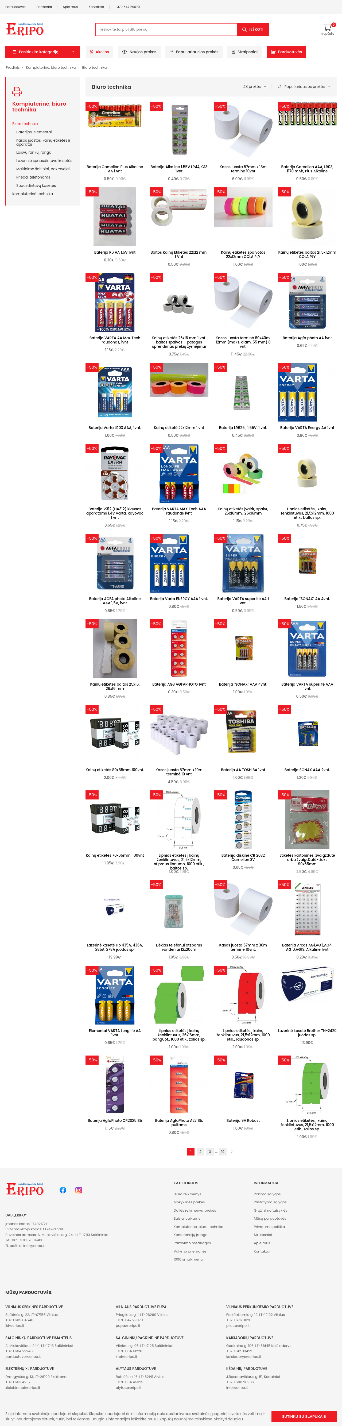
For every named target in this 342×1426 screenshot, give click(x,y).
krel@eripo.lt (126, 1356)
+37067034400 (31, 1240)
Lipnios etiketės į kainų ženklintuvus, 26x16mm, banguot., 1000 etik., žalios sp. (179, 1035)
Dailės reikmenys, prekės (195, 1210)
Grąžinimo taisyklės (270, 1210)
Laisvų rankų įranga (34, 152)
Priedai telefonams (33, 177)
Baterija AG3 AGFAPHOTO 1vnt (179, 684)
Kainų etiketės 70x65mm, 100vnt (115, 855)
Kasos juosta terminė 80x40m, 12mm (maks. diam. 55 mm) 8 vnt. (243, 342)
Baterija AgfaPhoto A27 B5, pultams (179, 1122)
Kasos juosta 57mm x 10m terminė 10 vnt (179, 772)
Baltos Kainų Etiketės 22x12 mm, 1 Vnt (179, 254)
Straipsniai (245, 52)
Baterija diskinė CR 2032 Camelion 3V (243, 857)
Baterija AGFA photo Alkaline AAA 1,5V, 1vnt (115, 601)
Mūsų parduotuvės (270, 1218)
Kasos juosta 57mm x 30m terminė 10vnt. (243, 947)
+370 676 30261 (239, 1320)
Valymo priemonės (190, 1251)
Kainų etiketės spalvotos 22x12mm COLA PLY (243, 254)
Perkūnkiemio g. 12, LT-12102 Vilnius (255, 1314)
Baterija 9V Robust (243, 1120)
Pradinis (13, 67)
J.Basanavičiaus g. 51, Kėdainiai (253, 1376)
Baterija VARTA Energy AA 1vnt (307, 427)
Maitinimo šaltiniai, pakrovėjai (42, 169)
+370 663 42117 (17, 1382)
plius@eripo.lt (238, 1325)
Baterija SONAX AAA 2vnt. (307, 769)
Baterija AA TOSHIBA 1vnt (243, 769)
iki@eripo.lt (14, 1325)
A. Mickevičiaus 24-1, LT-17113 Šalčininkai (39, 1345)
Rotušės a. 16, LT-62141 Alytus (140, 1376)
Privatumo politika (269, 1226)
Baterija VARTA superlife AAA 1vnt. (307, 686)
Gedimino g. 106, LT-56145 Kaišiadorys (258, 1345)
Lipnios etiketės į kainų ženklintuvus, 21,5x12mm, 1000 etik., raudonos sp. (243, 1035)
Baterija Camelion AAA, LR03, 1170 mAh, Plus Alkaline (307, 169)
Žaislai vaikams (187, 1218)
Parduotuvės (15, 7)
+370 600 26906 (240, 1382)
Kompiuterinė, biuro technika (51, 67)
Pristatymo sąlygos (270, 1202)
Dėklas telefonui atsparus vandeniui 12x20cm (179, 947)
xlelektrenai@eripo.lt (22, 1387)
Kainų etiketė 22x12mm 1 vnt (179, 427)
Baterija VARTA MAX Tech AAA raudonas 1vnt (179, 511)
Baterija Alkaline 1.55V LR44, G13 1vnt (178, 169)
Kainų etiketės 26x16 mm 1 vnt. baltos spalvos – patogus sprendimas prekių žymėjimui (179, 342)
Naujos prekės (139, 52)
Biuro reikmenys (187, 1194)
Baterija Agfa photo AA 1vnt (307, 338)
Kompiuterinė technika (32, 193)
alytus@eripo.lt (128, 1387)
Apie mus (70, 7)
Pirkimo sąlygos (267, 1194)
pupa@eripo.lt (128, 1325)
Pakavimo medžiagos (192, 1243)
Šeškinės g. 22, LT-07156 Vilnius (31, 1314)
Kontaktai (96, 7)
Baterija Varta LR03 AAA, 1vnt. (115, 427)
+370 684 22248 (19, 1351)
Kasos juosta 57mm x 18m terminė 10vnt (243, 169)
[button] (42, 52)
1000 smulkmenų (188, 1259)
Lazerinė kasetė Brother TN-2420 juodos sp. (307, 1033)
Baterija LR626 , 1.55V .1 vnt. (243, 427)
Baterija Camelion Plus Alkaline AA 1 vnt (115, 169)
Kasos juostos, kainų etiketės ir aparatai (43, 142)
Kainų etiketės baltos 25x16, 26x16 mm (115, 686)
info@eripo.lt (34, 1245)
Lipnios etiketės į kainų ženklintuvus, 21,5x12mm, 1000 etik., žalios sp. (307, 1125)
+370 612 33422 (239, 1351)
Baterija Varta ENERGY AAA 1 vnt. (179, 598)
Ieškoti (256, 29)
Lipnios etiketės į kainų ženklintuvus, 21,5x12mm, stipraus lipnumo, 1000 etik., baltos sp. (179, 862)
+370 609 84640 (19, 1320)
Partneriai (44, 7)
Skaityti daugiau (228, 1419)
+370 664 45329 (129, 1382)
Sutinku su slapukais (304, 1417)
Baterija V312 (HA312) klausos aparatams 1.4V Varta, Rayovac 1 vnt (114, 513)
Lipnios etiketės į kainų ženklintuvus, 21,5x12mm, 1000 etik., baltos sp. (307, 513)
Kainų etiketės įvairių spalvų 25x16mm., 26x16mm (243, 511)
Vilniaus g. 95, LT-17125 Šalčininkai (144, 1345)
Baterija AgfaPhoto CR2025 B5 (115, 1120)
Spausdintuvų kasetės (36, 185)
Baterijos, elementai (34, 132)
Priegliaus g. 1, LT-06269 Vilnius (142, 1314)
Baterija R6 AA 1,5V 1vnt (115, 252)
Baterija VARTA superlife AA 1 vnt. (243, 601)
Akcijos (99, 52)
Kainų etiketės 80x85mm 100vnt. (115, 769)
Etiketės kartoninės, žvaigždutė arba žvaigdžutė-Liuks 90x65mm (307, 860)
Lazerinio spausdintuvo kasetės (44, 160)
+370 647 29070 (127, 7)
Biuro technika (94, 67)
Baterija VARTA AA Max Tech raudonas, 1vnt (115, 340)
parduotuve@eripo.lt (23, 1356)
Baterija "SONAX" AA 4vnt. (307, 598)
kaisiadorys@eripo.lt (243, 1356)
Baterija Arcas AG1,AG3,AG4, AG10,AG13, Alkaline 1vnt (307, 947)
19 (222, 1151)
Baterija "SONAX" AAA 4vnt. (243, 684)
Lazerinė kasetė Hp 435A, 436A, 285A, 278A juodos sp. (115, 947)
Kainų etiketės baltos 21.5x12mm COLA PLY (307, 254)
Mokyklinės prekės (189, 1202)
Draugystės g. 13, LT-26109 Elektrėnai (36, 1376)
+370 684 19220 (129, 1351)
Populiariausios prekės (194, 52)
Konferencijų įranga (191, 1234)
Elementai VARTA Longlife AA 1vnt (115, 1033)
